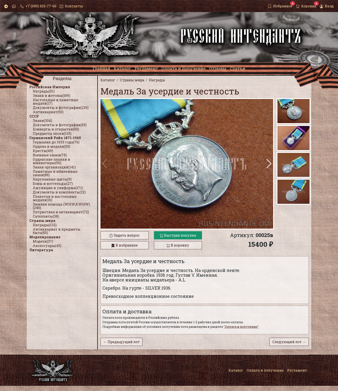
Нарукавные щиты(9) (52, 179)
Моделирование (44, 237)
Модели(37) (43, 241)
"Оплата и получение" (241, 327)
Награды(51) (44, 91)
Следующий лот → (289, 341)
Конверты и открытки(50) (56, 129)
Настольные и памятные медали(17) (55, 101)
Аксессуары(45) (47, 245)
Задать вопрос (124, 235)
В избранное (124, 245)
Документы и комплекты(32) (59, 192)
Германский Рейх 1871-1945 (55, 137)
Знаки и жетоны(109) (51, 95)
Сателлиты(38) (46, 216)
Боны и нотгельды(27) (53, 183)
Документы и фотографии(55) (60, 124)
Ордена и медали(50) (51, 146)
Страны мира (42, 220)
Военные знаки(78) (50, 155)
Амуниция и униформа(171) (58, 187)
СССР (34, 116)
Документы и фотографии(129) (60, 107)
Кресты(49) (43, 150)
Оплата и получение (265, 370)
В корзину (177, 245)
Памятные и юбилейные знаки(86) (55, 173)
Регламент (297, 370)
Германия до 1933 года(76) (56, 142)
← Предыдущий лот (121, 341)
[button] (269, 163)
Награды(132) (44, 225)
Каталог (235, 370)
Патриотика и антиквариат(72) (61, 212)
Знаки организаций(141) (54, 167)
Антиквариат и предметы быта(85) (56, 231)
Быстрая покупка (178, 235)
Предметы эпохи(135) (52, 133)
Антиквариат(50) (48, 112)
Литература (41, 250)
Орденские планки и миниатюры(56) (51, 161)
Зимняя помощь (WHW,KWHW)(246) (61, 206)
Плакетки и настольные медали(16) (55, 198)
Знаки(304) (42, 120)
